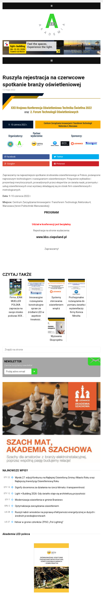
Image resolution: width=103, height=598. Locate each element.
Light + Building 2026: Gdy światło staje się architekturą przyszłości (50, 493)
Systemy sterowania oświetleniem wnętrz (56, 298)
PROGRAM (51, 212)
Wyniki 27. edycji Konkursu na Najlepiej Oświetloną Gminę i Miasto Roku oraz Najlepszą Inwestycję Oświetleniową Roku (55, 479)
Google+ (10, 164)
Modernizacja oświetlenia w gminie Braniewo (39, 499)
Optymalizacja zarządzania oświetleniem (37, 506)
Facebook (10, 157)
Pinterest (59, 164)
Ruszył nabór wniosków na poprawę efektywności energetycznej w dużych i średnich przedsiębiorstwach (55, 514)
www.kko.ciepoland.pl (51, 237)
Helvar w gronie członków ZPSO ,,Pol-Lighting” (39, 522)
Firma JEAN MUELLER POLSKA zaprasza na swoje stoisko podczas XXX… (16, 301)
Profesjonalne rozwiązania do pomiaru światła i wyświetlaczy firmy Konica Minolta (76, 301)
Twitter (58, 157)
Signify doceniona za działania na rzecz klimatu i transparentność (50, 487)
